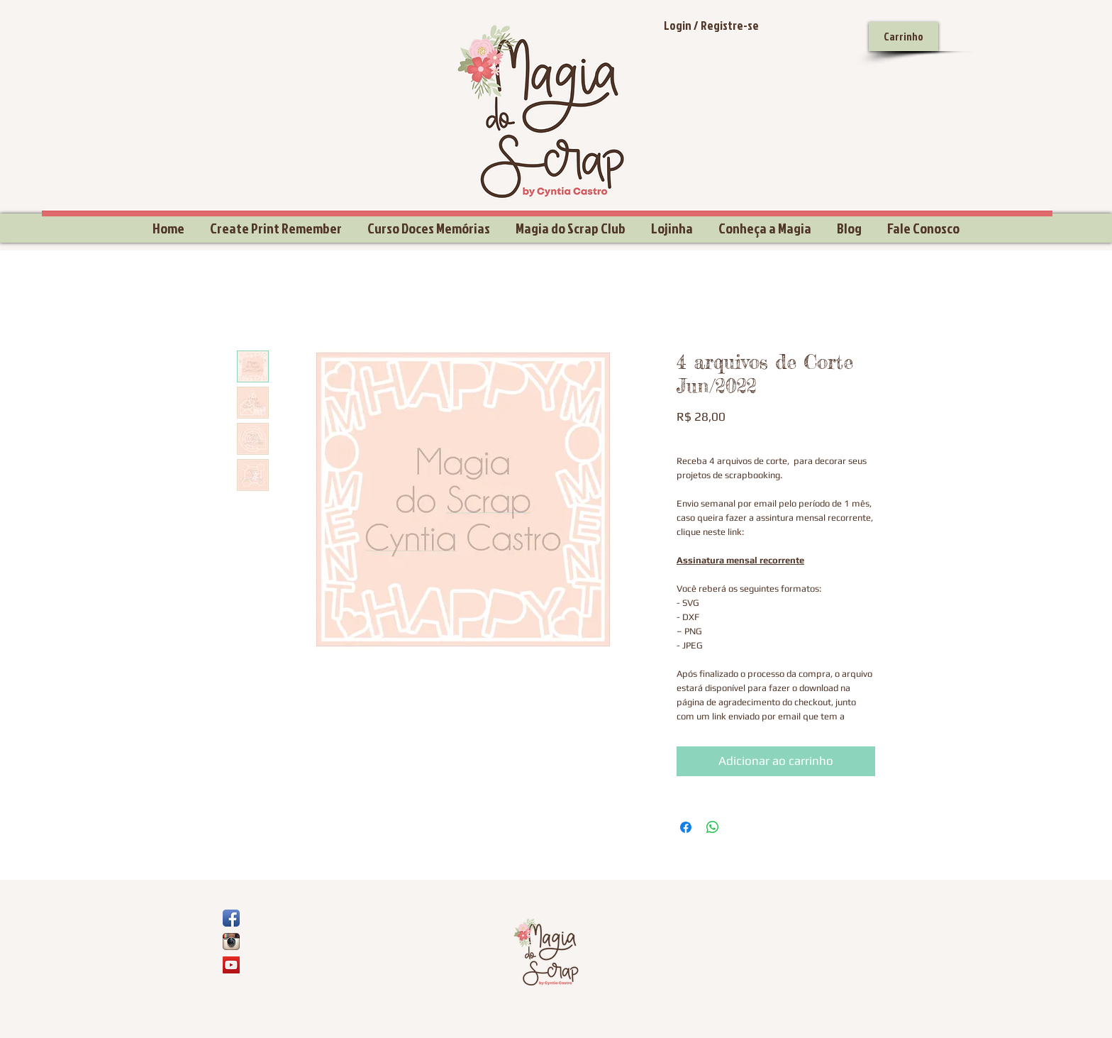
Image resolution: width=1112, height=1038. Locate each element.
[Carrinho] (903, 36)
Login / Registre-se (711, 25)
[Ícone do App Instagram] (231, 941)
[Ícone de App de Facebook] (231, 918)
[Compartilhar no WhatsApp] (712, 827)
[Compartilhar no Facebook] (685, 827)
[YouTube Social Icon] (231, 964)
